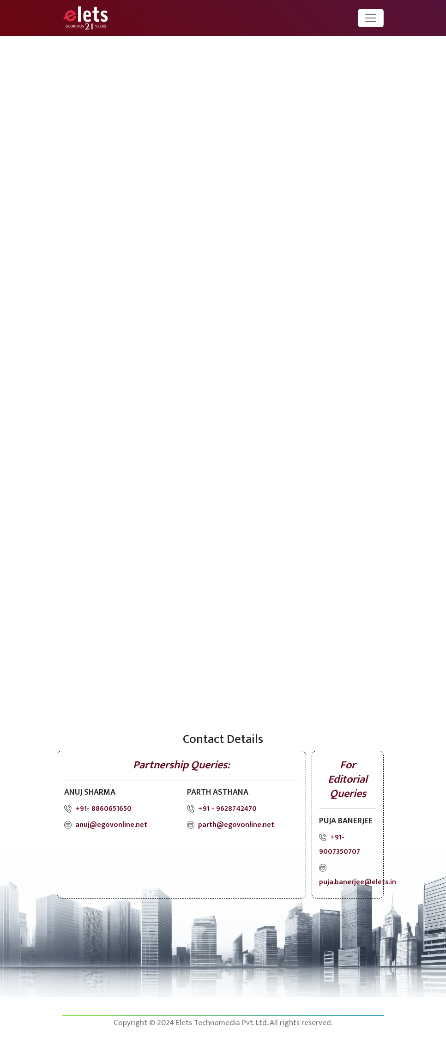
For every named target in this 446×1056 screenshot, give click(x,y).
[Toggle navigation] (371, 18)
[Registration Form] (221, 382)
